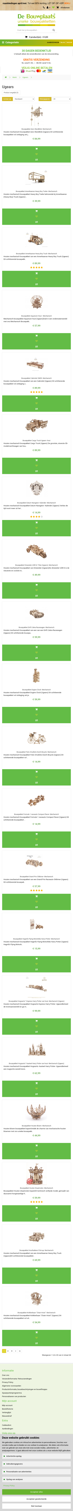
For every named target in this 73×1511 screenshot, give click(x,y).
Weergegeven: (45, 99)
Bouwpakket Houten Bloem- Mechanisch (36, 1126)
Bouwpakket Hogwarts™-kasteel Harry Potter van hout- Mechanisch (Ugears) (36, 1063)
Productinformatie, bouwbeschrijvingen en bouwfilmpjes (24, 1389)
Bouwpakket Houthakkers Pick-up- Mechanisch (37, 1250)
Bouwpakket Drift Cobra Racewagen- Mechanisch (36, 627)
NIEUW (69, 42)
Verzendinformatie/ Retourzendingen (17, 1379)
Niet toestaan (36, 1506)
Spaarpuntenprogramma (12, 1393)
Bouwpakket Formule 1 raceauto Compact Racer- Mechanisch (36, 814)
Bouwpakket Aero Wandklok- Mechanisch (37, 129)
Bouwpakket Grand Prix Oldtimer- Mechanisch (36, 877)
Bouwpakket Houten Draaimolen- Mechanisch (36, 1188)
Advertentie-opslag (13, 1456)
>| (19, 1351)
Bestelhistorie (7, 1409)
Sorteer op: (7, 99)
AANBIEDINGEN (53, 42)
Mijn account (7, 1405)
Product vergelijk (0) (11, 93)
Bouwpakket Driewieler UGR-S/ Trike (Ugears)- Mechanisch (36, 565)
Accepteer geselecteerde (36, 1499)
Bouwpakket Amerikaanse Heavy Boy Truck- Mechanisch (36, 254)
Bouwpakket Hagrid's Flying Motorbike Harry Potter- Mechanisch (36, 939)
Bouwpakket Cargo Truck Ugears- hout (36, 441)
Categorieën (10, 42)
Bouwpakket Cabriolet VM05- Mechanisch (36, 378)
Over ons (5, 1375)
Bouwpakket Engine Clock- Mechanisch (36, 690)
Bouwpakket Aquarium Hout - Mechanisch (36, 316)
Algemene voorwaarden (11, 1386)
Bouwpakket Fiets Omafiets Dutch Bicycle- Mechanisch (36, 752)
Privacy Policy (7, 1382)
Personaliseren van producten (14, 1396)
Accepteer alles (36, 1492)
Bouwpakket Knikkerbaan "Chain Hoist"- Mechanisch (36, 1313)
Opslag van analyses (14, 1479)
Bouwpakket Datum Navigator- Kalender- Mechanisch (36, 503)
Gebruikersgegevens (14, 1464)
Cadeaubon (6, 1425)
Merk (15, 77)
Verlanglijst (6, 1412)
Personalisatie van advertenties (18, 1472)
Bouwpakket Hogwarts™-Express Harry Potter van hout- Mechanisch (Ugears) (36, 1001)
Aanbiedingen (7, 1429)
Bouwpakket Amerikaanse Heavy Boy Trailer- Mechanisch (36, 191)
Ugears (25, 77)
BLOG (63, 42)
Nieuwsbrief (7, 1416)
